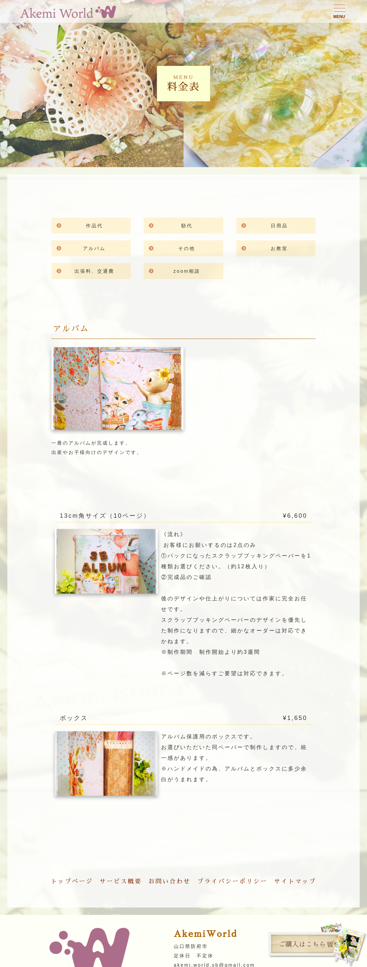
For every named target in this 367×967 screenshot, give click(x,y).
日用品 (279, 225)
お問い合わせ (169, 881)
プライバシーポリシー (232, 881)
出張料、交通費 (94, 271)
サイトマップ (295, 881)
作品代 (94, 225)
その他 (186, 248)
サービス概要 (121, 881)
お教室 (279, 248)
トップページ (72, 881)
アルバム (100, 248)
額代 (189, 225)
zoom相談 (186, 271)
